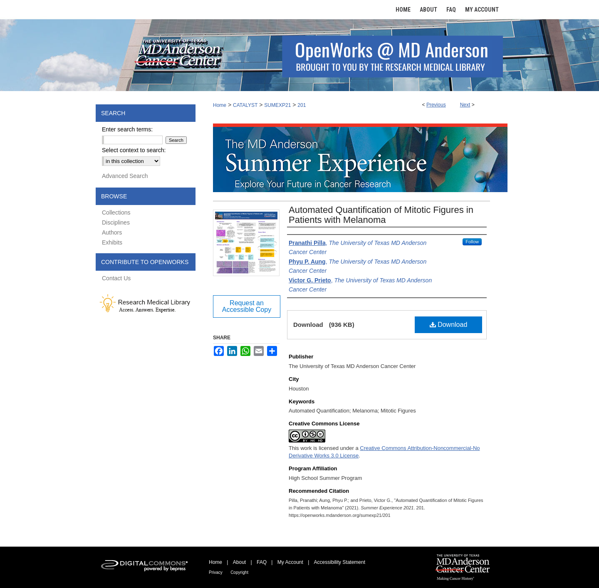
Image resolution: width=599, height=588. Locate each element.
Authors (112, 232)
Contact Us (116, 278)
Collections (116, 212)
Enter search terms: (127, 129)
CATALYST (245, 105)
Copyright (239, 572)
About (239, 562)
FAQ (262, 562)
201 (301, 105)
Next (465, 105)
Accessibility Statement (339, 562)
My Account (290, 562)
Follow (472, 241)
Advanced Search (125, 176)
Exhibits (112, 242)
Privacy (216, 572)
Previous (436, 105)
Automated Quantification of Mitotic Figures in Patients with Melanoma (381, 215)
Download (449, 324)
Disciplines (116, 222)
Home (219, 105)
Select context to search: (134, 150)
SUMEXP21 (277, 105)
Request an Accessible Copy (246, 306)
